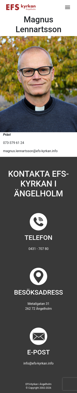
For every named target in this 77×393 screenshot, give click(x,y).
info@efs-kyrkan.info (38, 363)
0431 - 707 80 (38, 249)
